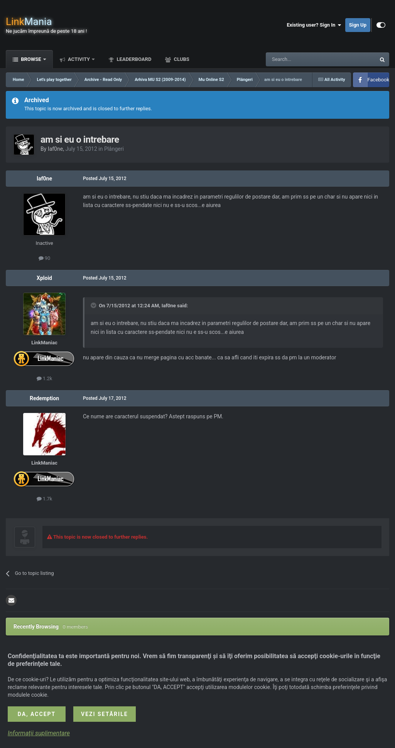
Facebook (378, 80)
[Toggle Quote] (94, 305)
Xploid (44, 278)
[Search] (302, 59)
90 (45, 258)
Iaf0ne (55, 149)
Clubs (180, 59)
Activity (79, 59)
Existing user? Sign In (314, 25)
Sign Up (357, 25)
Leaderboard (133, 59)
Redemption (44, 398)
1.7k (44, 499)
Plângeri (114, 149)
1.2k (44, 378)
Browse (31, 59)
